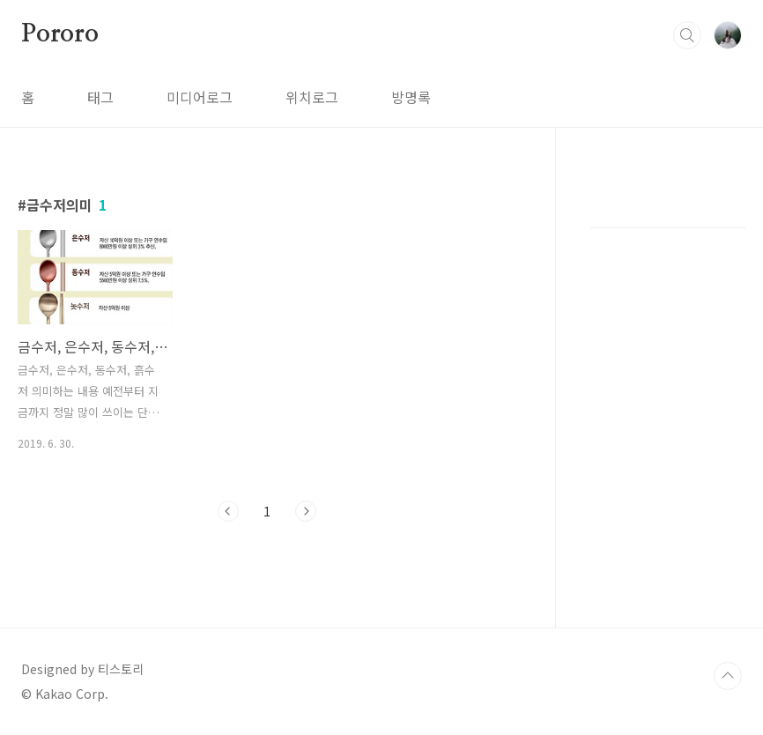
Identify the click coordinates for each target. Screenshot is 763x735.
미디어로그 (200, 97)
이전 (228, 511)
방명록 (411, 97)
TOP (728, 676)
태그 (100, 97)
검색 (687, 35)
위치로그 (311, 97)
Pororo (60, 34)
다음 (305, 511)
